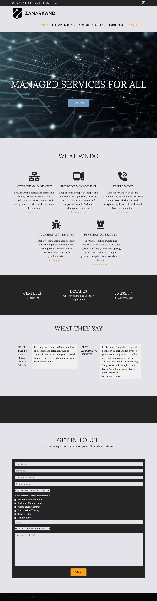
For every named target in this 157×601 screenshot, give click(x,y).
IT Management (63, 25)
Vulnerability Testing (28, 506)
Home (44, 25)
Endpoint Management (30, 503)
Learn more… (34, 211)
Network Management (29, 499)
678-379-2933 (24, 3)
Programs (117, 25)
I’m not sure (24, 517)
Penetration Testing (28, 510)
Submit (78, 572)
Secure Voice (24, 514)
